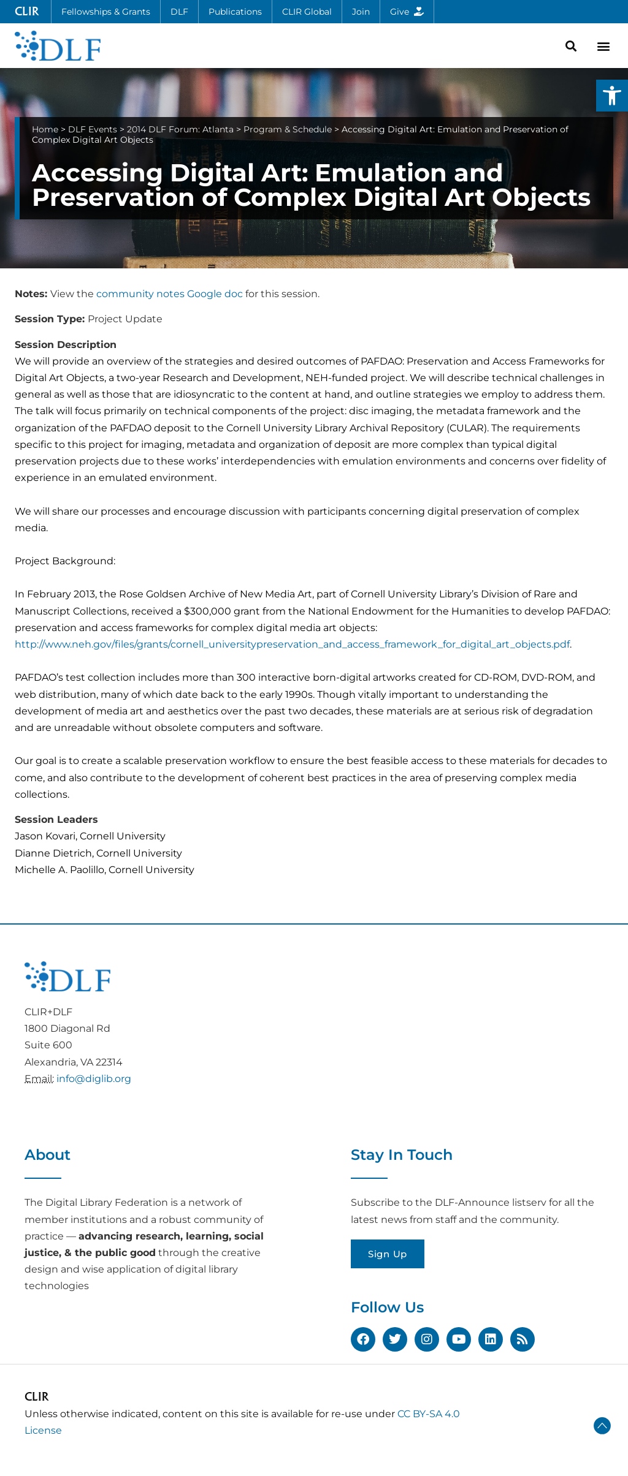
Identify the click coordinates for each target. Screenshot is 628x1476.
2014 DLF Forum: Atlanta (180, 129)
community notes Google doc (169, 294)
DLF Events (92, 129)
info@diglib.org (93, 1078)
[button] (612, 96)
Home (45, 129)
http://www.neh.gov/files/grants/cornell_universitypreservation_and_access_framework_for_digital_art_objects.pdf (292, 644)
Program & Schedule (287, 129)
